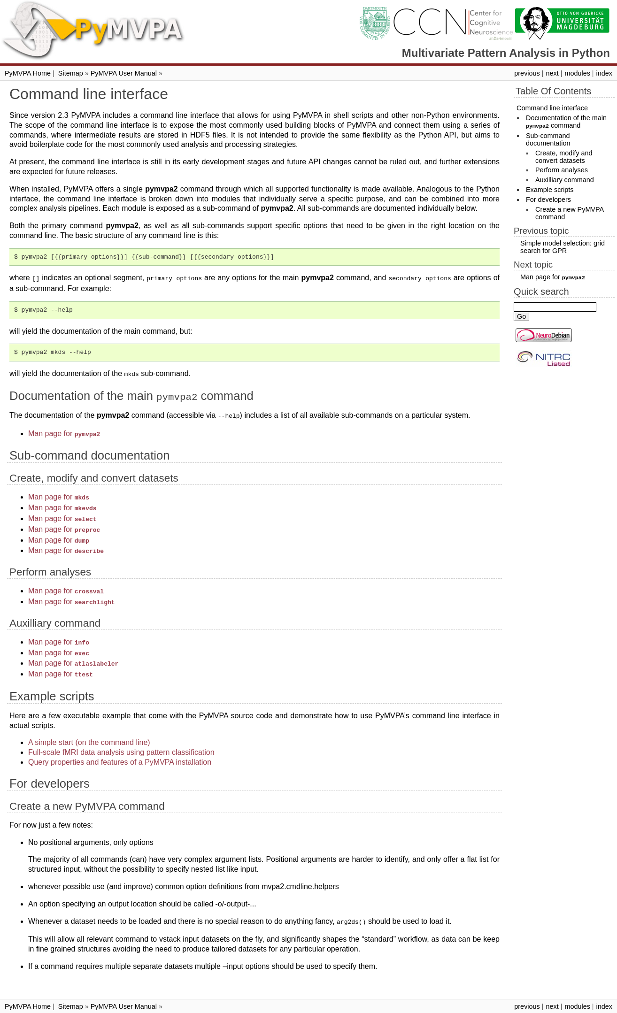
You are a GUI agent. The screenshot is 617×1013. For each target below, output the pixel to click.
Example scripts (550, 189)
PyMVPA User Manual (124, 73)
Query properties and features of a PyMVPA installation (119, 747)
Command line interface (552, 108)
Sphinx (372, 1005)
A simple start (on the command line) (89, 727)
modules (577, 73)
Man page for (64, 431)
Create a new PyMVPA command (569, 212)
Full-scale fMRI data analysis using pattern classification (121, 737)
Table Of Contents (553, 91)
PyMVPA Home (28, 73)
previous (527, 73)
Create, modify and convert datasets (564, 156)
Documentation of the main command (566, 121)
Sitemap (70, 73)
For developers (548, 199)
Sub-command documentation (548, 138)
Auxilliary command (564, 179)
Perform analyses (561, 169)
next (552, 73)
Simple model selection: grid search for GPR (562, 246)
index (604, 73)
